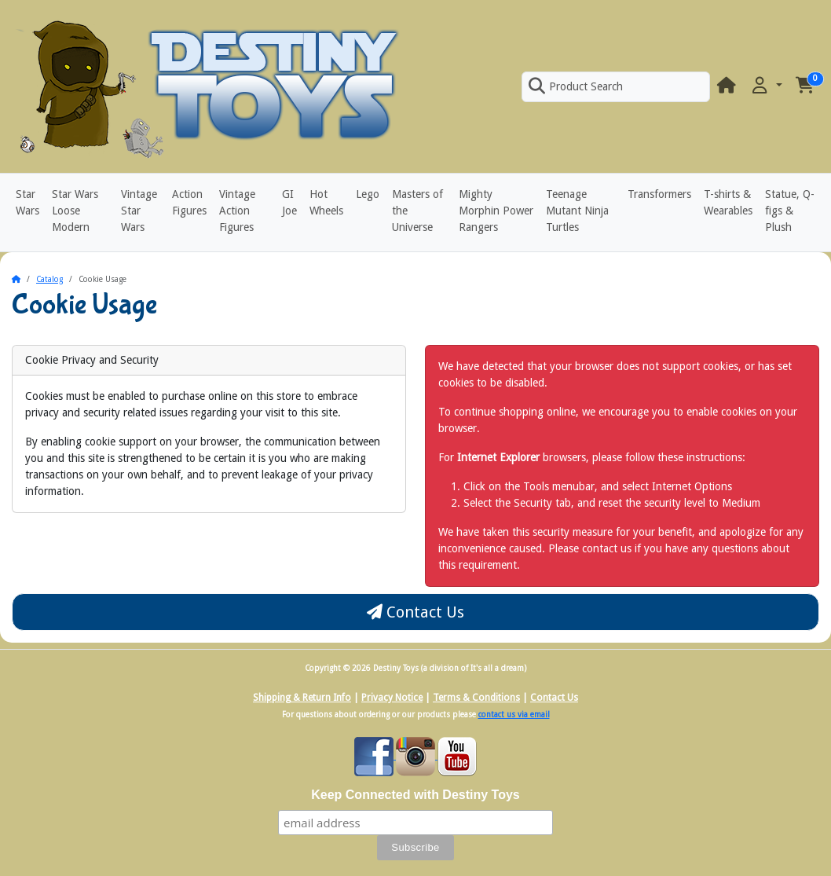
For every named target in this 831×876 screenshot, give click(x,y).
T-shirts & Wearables (728, 202)
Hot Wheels (326, 202)
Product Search (576, 86)
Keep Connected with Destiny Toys (415, 794)
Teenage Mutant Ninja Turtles (577, 210)
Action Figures (189, 202)
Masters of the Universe (417, 210)
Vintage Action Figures (237, 210)
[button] (766, 86)
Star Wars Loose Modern (75, 210)
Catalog (49, 279)
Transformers (659, 194)
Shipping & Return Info (302, 697)
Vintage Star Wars (139, 210)
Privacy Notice (392, 697)
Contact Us (415, 612)
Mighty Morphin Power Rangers (496, 210)
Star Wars (27, 202)
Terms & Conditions (476, 697)
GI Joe (289, 202)
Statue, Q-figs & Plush (790, 210)
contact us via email (514, 714)
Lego (367, 194)
